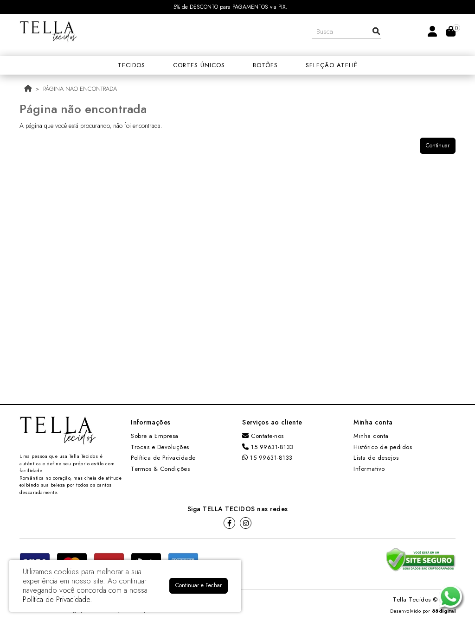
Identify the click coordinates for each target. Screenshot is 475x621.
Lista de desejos (375, 457)
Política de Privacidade (163, 457)
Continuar (437, 145)
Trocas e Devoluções (160, 447)
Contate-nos (263, 435)
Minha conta (371, 435)
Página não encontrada (80, 88)
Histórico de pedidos (382, 447)
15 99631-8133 (268, 447)
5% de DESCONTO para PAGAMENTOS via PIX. (230, 7)
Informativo (369, 468)
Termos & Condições (160, 468)
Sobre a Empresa (155, 435)
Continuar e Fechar (198, 585)
